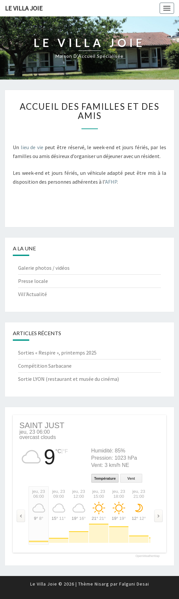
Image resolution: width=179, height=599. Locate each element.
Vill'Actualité (32, 294)
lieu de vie (33, 147)
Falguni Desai (134, 584)
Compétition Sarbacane (45, 365)
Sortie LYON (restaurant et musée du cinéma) (68, 379)
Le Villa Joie (24, 8)
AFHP (111, 181)
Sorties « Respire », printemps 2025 (57, 352)
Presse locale (33, 281)
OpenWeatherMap (148, 556)
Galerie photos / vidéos (44, 268)
